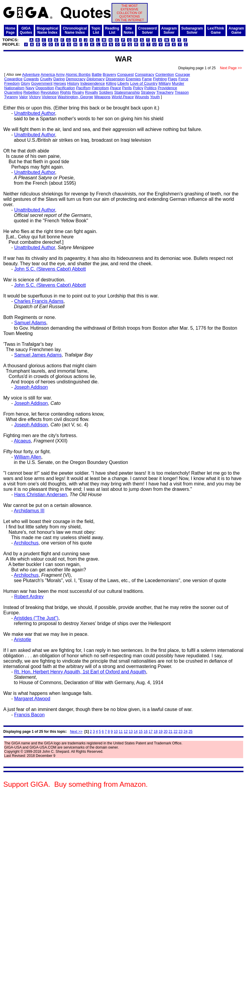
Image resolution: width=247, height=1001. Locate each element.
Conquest (125, 74)
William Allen (27, 456)
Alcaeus (22, 440)
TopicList (96, 30)
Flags (172, 79)
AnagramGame (236, 30)
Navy (30, 88)
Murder (178, 83)
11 (121, 731)
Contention (164, 74)
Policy (138, 88)
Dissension (115, 79)
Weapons (102, 97)
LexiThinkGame (215, 30)
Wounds (142, 97)
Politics (150, 88)
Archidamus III (29, 510)
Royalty (91, 92)
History (73, 83)
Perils (127, 88)
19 (161, 731)
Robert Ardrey (29, 596)
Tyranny (11, 97)
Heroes (60, 83)
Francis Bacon (29, 714)
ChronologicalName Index (75, 30)
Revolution (50, 92)
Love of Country (144, 83)
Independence (92, 83)
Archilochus (26, 542)
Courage (182, 74)
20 (165, 731)
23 (181, 731)
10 (116, 731)
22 (175, 731)
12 (126, 731)
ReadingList (112, 30)
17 (150, 731)
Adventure (31, 74)
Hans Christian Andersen (40, 494)
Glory (25, 83)
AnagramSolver (169, 30)
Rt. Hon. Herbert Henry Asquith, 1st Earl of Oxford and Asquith (80, 671)
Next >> (76, 731)
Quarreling (13, 92)
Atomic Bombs (78, 74)
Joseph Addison (31, 387)
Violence (49, 97)
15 (141, 731)
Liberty (123, 83)
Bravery (109, 74)
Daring (59, 79)
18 (156, 731)
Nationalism (14, 88)
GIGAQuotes (26, 30)
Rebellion (31, 92)
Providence (167, 88)
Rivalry (78, 92)
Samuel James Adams (37, 354)
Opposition (44, 88)
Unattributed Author (34, 113)
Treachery (165, 92)
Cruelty (46, 79)
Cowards (31, 79)
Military (165, 83)
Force (183, 79)
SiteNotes (129, 30)
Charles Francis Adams (38, 301)
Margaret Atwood (32, 698)
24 (185, 731)
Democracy (76, 79)
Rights (65, 92)
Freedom (12, 83)
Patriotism (100, 88)
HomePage (10, 30)
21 (170, 731)
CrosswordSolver (147, 30)
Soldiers (106, 92)
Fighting (160, 79)
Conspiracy (144, 74)
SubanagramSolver (192, 30)
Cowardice (13, 79)
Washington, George (75, 97)
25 (190, 731)
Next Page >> (231, 68)
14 (136, 731)
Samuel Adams (30, 322)
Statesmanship (127, 92)
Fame (147, 79)
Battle (96, 74)
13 (130, 731)
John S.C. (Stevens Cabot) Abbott (50, 269)
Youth (155, 97)
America (48, 74)
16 (146, 731)
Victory (35, 97)
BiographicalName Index (47, 30)
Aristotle (22, 639)
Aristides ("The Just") (36, 618)
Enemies (133, 79)
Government (42, 83)
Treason (182, 92)
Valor (23, 97)
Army (60, 74)
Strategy (148, 92)
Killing (111, 83)
